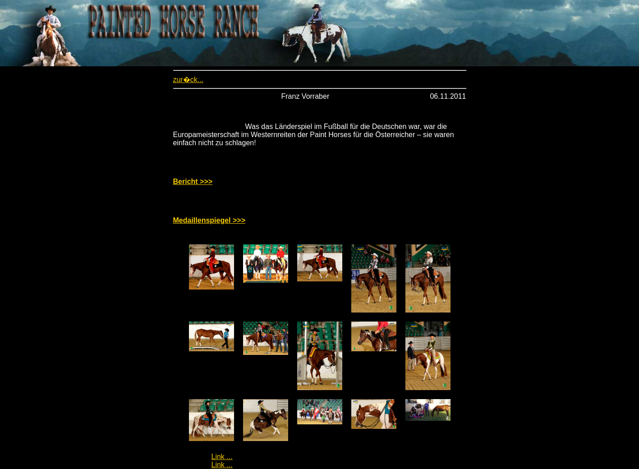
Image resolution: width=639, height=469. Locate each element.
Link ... (222, 456)
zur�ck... (188, 79)
